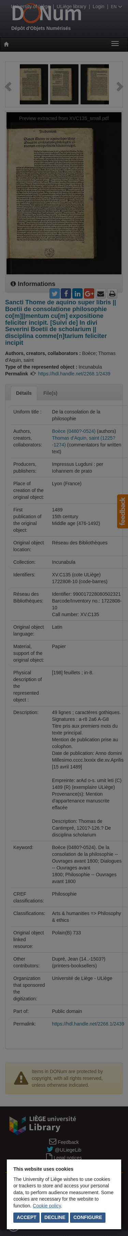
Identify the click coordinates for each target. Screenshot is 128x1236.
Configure (87, 1217)
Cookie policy (47, 1205)
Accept (27, 1217)
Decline (54, 1217)
